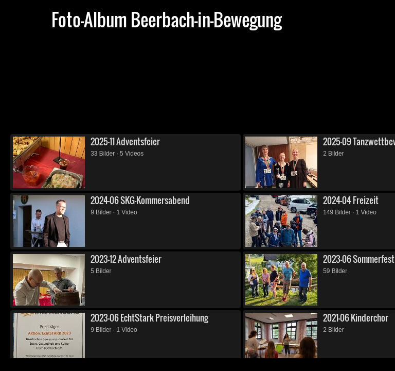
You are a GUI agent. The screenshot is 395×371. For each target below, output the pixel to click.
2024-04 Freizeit (351, 200)
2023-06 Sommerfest (358, 258)
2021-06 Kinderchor (355, 317)
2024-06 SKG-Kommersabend (140, 200)
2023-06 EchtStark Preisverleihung (149, 317)
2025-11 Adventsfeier (125, 141)
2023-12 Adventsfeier (126, 258)
